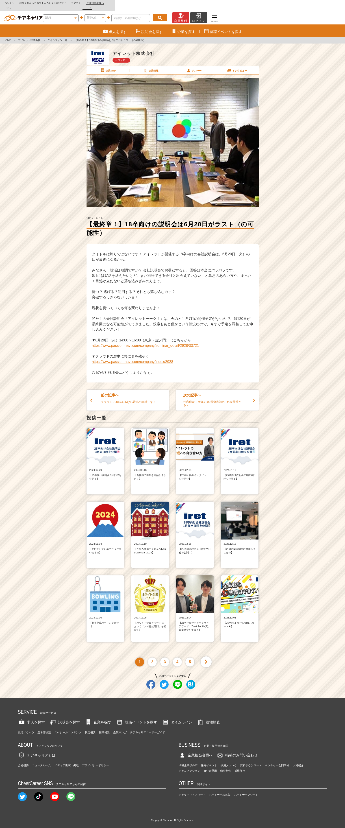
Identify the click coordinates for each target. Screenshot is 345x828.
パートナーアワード (246, 789)
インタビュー (237, 65)
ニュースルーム (41, 760)
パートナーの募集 (219, 789)
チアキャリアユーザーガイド (147, 727)
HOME (7, 35)
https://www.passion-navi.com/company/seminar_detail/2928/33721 (145, 341)
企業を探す (98, 717)
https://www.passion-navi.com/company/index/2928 (132, 357)
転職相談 (104, 727)
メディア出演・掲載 (66, 760)
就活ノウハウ (26, 727)
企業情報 (151, 65)
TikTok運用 (210, 766)
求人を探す (31, 717)
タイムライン (177, 717)
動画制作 (225, 766)
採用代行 (239, 766)
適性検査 (208, 717)
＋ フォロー (121, 55)
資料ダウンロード (251, 760)
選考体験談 (44, 727)
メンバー (194, 65)
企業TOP (108, 65)
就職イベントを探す (136, 717)
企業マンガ (120, 727)
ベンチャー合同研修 (277, 760)
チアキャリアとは (37, 750)
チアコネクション (189, 766)
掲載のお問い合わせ (237, 750)
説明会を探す (64, 717)
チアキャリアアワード (192, 789)
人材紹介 (298, 760)
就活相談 (90, 727)
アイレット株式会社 (29, 35)
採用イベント (209, 760)
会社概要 (23, 760)
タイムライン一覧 (57, 35)
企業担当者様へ (327, 3)
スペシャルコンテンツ (67, 727)
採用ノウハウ (229, 760)
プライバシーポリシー (95, 760)
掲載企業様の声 (188, 760)
